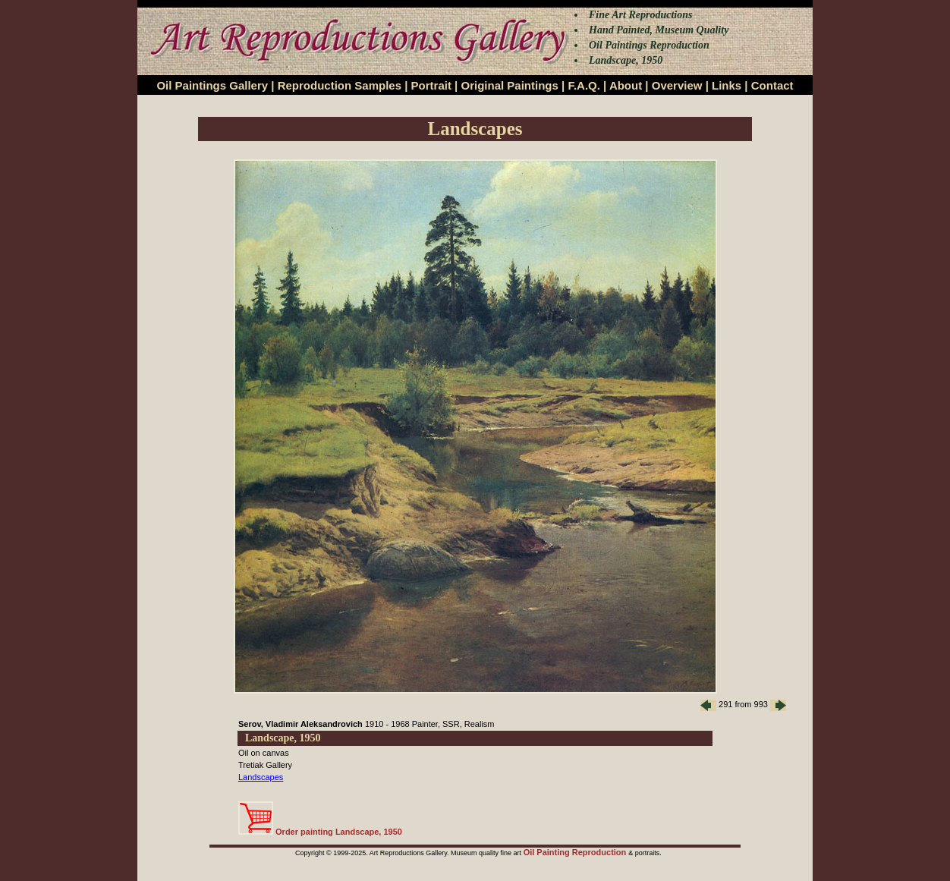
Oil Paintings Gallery (212, 85)
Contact (772, 85)
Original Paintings (509, 85)
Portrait (431, 85)
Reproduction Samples (339, 85)
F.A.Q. (584, 85)
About (625, 85)
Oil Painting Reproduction (576, 852)
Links (726, 85)
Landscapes (260, 777)
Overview (677, 85)
